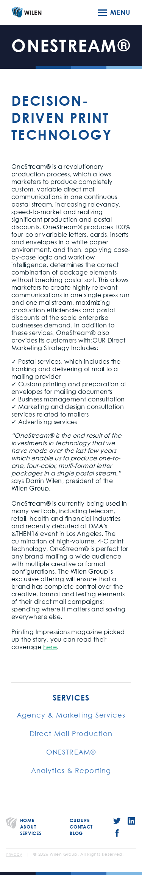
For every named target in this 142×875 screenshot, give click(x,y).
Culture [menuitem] (79, 820)
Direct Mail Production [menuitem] (71, 734)
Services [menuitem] (71, 698)
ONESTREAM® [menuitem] (71, 752)
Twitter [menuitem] (117, 821)
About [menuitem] (28, 827)
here (50, 647)
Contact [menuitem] (81, 827)
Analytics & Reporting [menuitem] (71, 771)
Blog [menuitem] (76, 833)
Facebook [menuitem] (117, 833)
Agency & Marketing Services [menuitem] (71, 715)
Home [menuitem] (27, 820)
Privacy (14, 854)
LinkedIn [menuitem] (131, 821)
